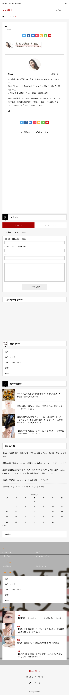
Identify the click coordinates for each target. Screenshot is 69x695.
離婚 (7, 373)
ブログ (38, 552)
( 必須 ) (15, 239)
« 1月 (4, 525)
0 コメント (18, 225)
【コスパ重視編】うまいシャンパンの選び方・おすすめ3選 (25, 480)
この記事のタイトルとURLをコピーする (34, 132)
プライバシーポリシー (43, 556)
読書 (7, 368)
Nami (10, 74)
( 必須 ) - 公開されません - (16, 246)
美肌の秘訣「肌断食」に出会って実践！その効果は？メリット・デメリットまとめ (34, 463)
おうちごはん (10, 357)
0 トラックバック (50, 225)
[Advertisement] (34, 160)
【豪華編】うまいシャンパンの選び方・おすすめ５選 (23, 487)
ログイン (59, 10)
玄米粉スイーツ (41, 566)
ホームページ (6, 552)
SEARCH (66, 3)
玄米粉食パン (6, 566)
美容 (7, 352)
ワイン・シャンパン (13, 363)
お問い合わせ (6, 556)
